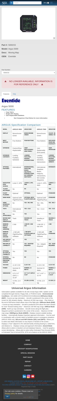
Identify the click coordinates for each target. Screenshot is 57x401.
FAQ (14, 94)
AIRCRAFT (28, 349)
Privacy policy (10, 393)
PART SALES (27, 357)
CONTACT (27, 366)
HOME (28, 340)
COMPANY (28, 344)
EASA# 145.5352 (21, 385)
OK (7, 396)
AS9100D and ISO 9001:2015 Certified (39, 385)
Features (6, 94)
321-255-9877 (31, 383)
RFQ (46, 3)
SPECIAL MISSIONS (28, 353)
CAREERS (27, 370)
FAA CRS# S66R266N (8, 385)
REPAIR (28, 361)
